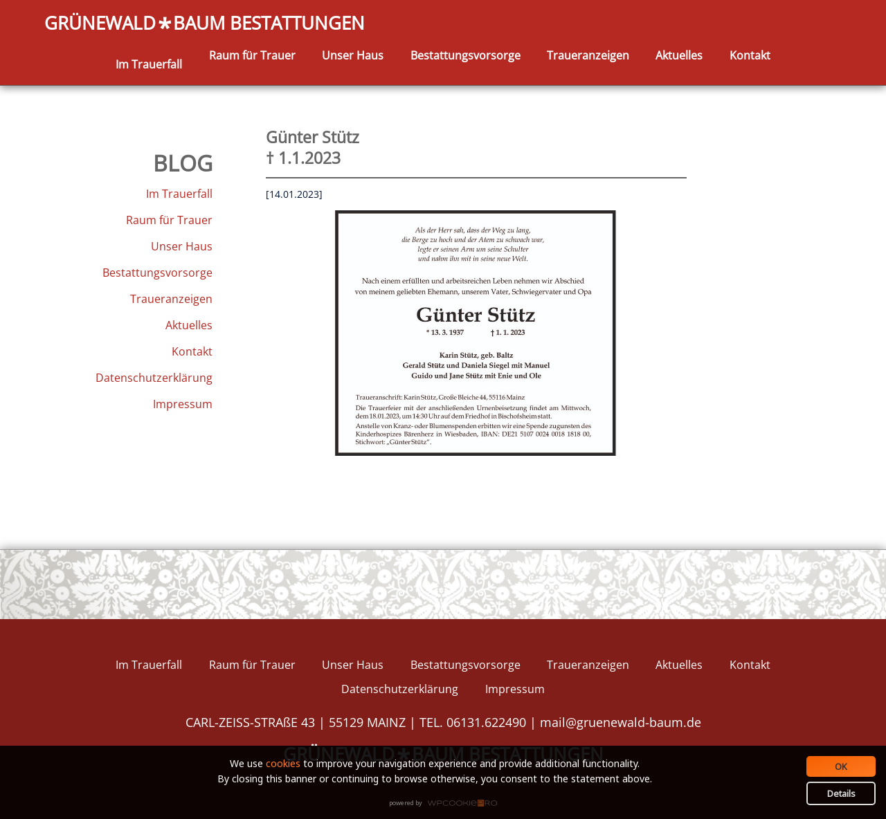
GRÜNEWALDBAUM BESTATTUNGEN (204, 24)
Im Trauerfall (149, 64)
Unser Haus (352, 55)
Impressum (183, 404)
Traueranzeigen (588, 55)
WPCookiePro (447, 804)
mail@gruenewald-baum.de (620, 722)
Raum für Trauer (252, 55)
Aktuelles (679, 55)
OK (841, 766)
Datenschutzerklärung (154, 377)
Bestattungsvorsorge (465, 55)
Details (841, 793)
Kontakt (750, 55)
